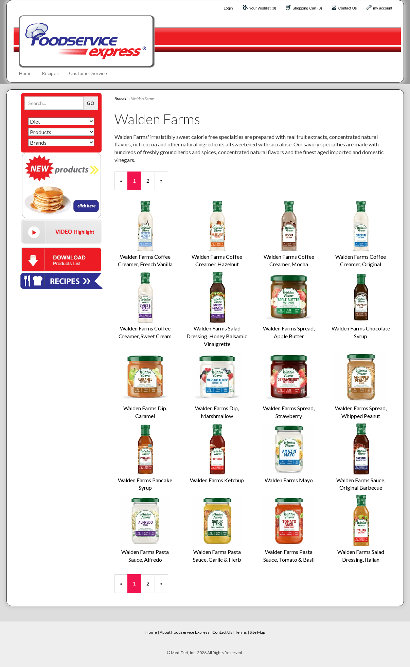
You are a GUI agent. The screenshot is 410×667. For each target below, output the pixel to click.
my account (382, 8)
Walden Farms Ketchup (217, 480)
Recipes (50, 73)
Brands (120, 98)
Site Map (257, 632)
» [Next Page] (164, 183)
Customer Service (88, 73)
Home (25, 73)
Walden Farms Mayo (289, 480)
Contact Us (347, 8)
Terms (241, 632)
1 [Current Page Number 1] (137, 183)
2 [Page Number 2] (150, 180)
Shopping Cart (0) (307, 8)
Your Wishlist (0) (262, 8)
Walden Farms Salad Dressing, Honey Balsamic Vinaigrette (216, 336)
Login (228, 8)
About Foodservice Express (185, 632)
